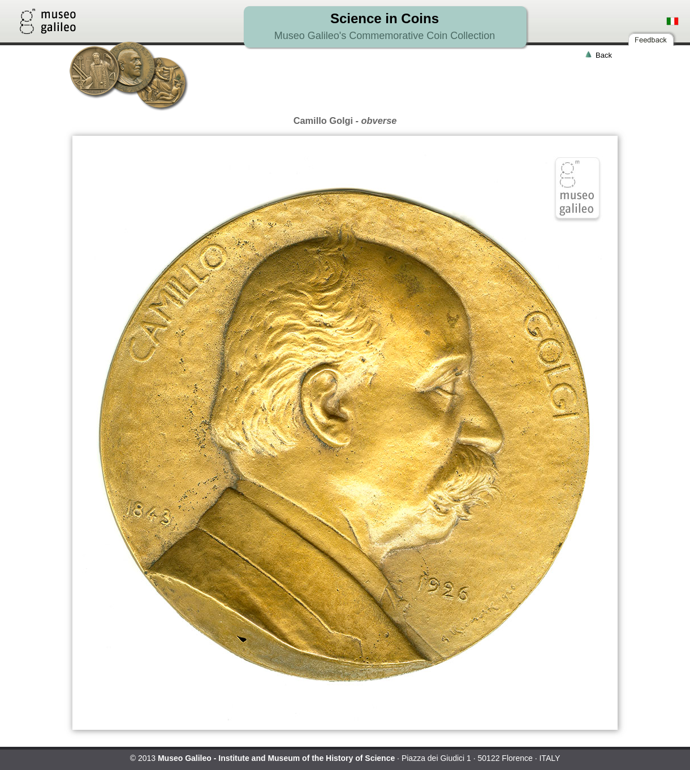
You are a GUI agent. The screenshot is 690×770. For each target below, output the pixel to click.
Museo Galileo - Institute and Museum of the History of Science (276, 758)
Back (604, 55)
